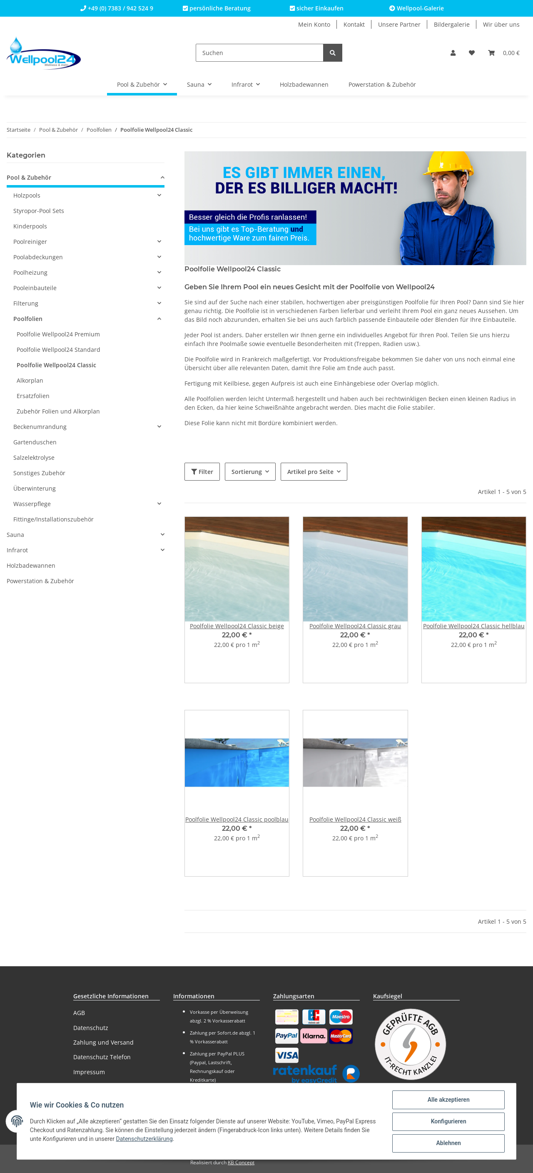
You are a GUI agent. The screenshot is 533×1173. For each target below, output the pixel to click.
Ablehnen (448, 1143)
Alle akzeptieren (448, 1100)
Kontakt (354, 24)
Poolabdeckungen (38, 257)
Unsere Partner (399, 24)
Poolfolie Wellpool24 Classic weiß (355, 819)
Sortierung (247, 472)
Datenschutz (90, 1028)
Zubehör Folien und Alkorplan (58, 411)
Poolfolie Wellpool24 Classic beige (237, 626)
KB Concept (241, 1162)
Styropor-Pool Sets (38, 211)
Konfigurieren (448, 1121)
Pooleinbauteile (35, 288)
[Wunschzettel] (471, 52)
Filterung (25, 303)
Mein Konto (314, 24)
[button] (453, 52)
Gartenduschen (35, 442)
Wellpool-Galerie (416, 8)
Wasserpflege (32, 504)
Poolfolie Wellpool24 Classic (56, 365)
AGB (79, 1013)
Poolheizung (30, 272)
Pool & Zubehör (29, 177)
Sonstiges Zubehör (39, 473)
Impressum (89, 1072)
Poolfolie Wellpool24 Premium (58, 334)
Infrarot (17, 550)
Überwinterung (34, 488)
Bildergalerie (452, 24)
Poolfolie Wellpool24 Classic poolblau (237, 819)
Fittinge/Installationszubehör (53, 519)
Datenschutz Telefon (102, 1057)
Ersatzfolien (33, 396)
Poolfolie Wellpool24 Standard (58, 349)
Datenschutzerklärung (145, 1139)
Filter (202, 472)
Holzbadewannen (31, 565)
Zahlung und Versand (103, 1042)
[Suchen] (260, 53)
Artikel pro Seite (310, 472)
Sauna (15, 535)
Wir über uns (501, 24)
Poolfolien (27, 319)
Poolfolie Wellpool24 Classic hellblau (474, 626)
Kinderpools (30, 226)
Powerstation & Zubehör (40, 581)
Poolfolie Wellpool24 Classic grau (355, 626)
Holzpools (26, 195)
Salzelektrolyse (34, 457)
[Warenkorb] (503, 52)
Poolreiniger (30, 242)
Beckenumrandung (40, 427)
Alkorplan (30, 380)
